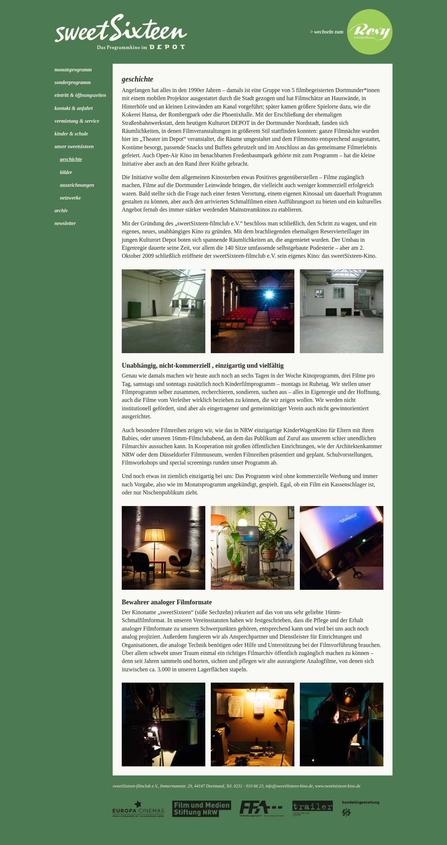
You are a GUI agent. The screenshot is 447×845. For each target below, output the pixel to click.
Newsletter (65, 223)
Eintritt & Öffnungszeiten (80, 95)
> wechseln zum (326, 32)
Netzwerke (70, 198)
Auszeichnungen (77, 185)
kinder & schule (71, 134)
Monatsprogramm (73, 69)
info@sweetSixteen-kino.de (289, 786)
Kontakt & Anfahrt (74, 108)
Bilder (66, 172)
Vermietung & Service (77, 121)
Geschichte (71, 159)
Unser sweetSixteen (74, 146)
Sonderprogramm (73, 82)
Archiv (61, 210)
